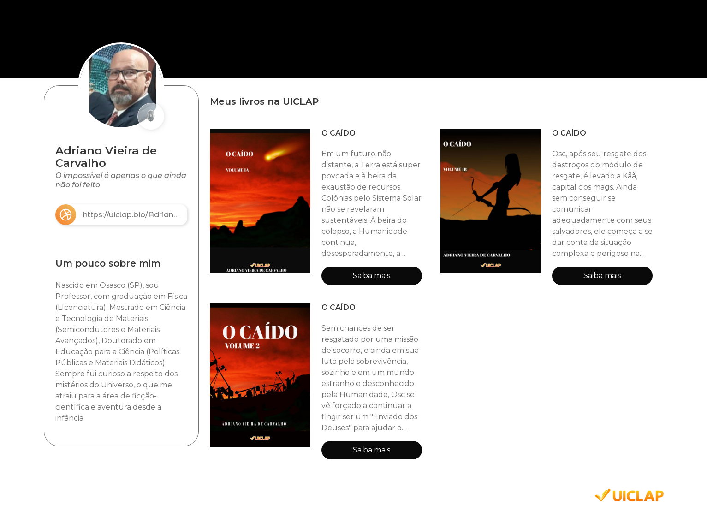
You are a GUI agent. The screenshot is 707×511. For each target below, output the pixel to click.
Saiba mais (371, 275)
